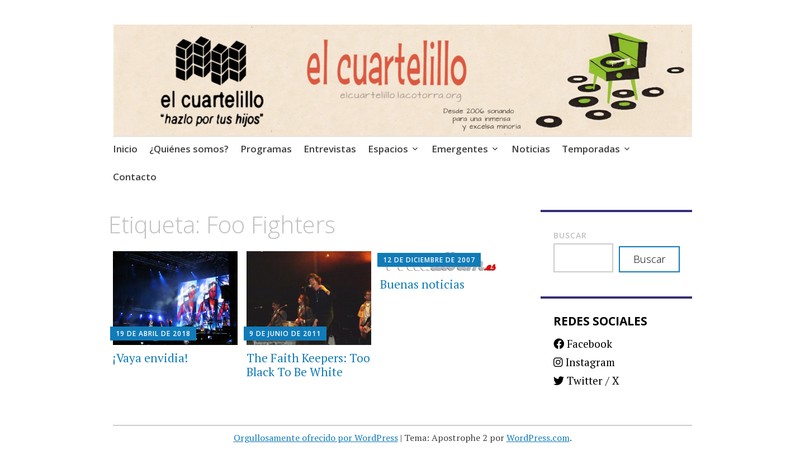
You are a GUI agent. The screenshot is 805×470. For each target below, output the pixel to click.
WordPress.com (538, 437)
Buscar (570, 235)
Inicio (125, 148)
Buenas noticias (422, 284)
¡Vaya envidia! (150, 358)
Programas (266, 148)
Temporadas (591, 148)
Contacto (135, 176)
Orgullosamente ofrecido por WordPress (316, 437)
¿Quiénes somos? (189, 148)
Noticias (531, 148)
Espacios (388, 148)
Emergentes (460, 148)
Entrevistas (330, 148)
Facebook (582, 344)
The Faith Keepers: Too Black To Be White (308, 365)
